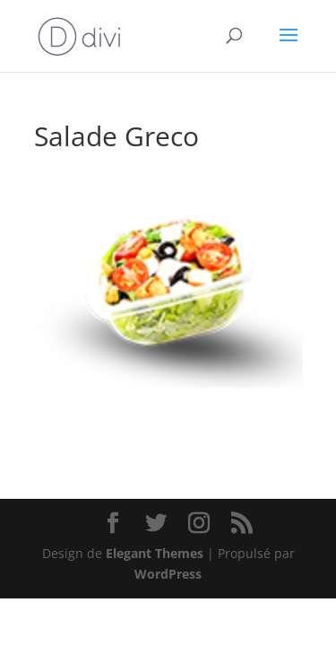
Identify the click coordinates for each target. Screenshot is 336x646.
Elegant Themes (154, 553)
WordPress (168, 573)
